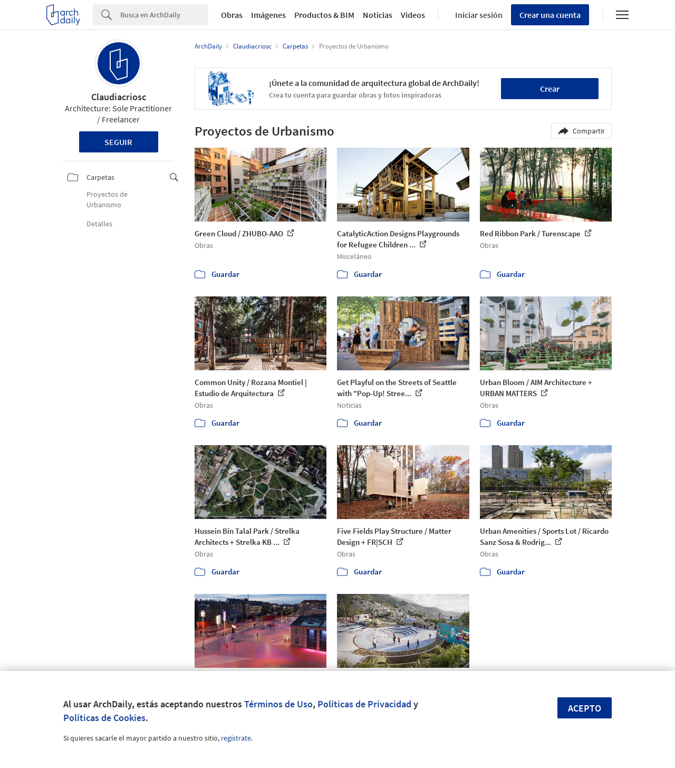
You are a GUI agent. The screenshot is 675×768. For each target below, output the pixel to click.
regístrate (236, 738)
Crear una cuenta (550, 14)
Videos (413, 15)
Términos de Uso (278, 704)
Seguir (118, 142)
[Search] (164, 14)
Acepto (584, 708)
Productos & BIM (324, 15)
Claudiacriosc (118, 97)
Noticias (377, 15)
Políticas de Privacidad (364, 704)
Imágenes (268, 15)
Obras (232, 15)
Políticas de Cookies (104, 718)
